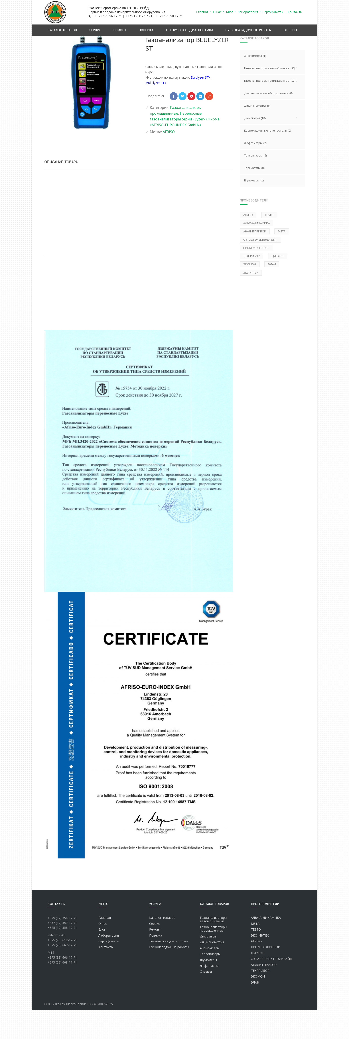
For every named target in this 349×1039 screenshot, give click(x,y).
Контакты (105, 976)
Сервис (154, 952)
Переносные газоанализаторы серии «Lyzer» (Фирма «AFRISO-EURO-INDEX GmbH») (249, 40)
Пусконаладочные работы (169, 976)
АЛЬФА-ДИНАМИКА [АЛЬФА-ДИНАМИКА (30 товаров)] (256, 252)
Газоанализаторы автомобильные (272, 97)
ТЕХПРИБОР (260, 999)
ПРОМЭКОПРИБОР (265, 976)
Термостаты (254, 197)
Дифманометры (257, 134)
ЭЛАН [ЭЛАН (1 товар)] (272, 293)
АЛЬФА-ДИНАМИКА (266, 946)
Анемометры (255, 84)
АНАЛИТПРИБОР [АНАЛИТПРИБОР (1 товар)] (254, 260)
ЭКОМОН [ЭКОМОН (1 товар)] (249, 293)
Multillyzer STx (155, 112)
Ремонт (155, 958)
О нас (102, 952)
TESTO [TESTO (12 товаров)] (269, 244)
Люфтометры (255, 172)
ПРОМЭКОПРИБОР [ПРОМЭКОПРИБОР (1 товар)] (256, 277)
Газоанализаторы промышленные (172, 40)
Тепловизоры (255, 184)
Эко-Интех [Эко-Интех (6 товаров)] (250, 301)
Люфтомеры (209, 994)
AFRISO (169, 160)
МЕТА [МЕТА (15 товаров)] (281, 260)
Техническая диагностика (168, 970)
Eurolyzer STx (200, 106)
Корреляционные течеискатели (267, 159)
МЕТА (255, 952)
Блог (102, 958)
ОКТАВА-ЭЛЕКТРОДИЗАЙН (271, 988)
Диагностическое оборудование (268, 122)
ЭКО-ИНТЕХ (260, 964)
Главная (111, 40)
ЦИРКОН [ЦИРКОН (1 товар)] (278, 285)
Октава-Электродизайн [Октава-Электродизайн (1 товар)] (260, 268)
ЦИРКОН (257, 982)
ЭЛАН (255, 1011)
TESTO (256, 958)
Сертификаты (108, 970)
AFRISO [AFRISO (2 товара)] (248, 244)
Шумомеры (254, 209)
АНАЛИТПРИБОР (264, 994)
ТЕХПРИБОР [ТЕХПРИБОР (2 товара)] (251, 285)
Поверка (155, 964)
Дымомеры (272, 147)
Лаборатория (108, 964)
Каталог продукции (132, 40)
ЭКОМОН (258, 1005)
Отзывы (206, 1000)
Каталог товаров (162, 946)
